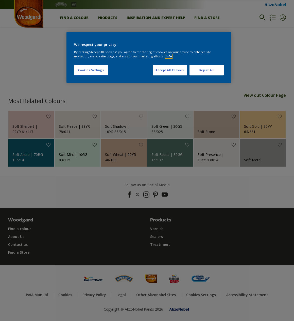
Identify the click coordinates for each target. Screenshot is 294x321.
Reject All (206, 70)
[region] (148, 57)
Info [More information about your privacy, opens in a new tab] (169, 56)
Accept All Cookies (169, 70)
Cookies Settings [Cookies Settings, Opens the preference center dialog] (91, 70)
